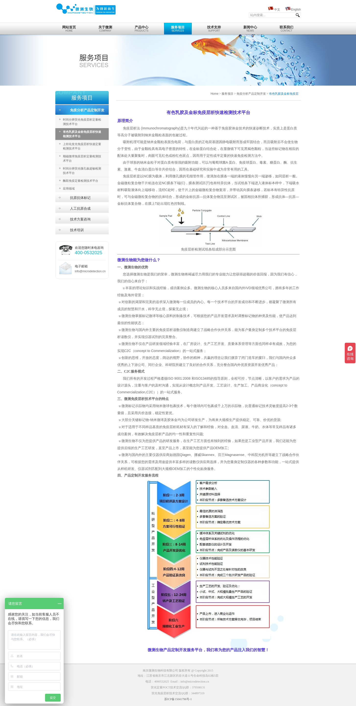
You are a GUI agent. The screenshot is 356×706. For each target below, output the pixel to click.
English (296, 9)
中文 (277, 9)
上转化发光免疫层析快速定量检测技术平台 (82, 146)
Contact (286, 27)
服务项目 (227, 93)
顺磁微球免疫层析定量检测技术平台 (82, 158)
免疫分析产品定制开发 (87, 110)
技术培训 (77, 230)
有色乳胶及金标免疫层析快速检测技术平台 (82, 134)
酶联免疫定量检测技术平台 (80, 180)
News (250, 27)
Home (214, 93)
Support (214, 27)
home (69, 27)
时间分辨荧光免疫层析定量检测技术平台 (82, 122)
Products (141, 27)
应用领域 (69, 188)
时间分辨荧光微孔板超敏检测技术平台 (82, 171)
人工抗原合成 (80, 208)
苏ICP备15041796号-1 (178, 699)
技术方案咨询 (80, 219)
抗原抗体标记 (80, 198)
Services (178, 27)
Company (105, 27)
